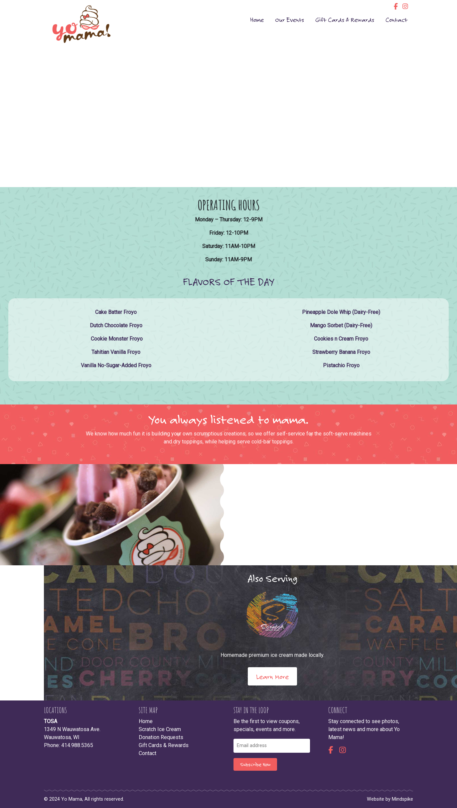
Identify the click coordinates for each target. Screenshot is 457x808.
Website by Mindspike (390, 799)
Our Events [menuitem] (289, 19)
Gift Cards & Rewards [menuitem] (344, 19)
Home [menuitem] (257, 19)
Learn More (272, 676)
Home (146, 721)
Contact (147, 753)
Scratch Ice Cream (160, 729)
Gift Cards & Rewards (164, 745)
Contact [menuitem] (396, 19)
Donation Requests (161, 737)
